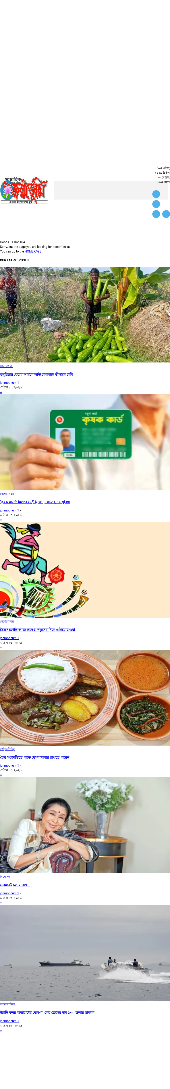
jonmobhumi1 (9, 382)
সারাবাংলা (6, 366)
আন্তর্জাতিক (7, 1004)
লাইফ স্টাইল (7, 749)
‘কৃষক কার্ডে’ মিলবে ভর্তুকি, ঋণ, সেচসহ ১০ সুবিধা (35, 502)
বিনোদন (5, 876)
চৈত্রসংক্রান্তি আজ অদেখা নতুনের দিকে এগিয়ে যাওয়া (37, 630)
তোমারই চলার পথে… (15, 885)
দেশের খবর (7, 494)
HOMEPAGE (33, 251)
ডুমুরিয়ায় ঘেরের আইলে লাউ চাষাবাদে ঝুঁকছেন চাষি (36, 374)
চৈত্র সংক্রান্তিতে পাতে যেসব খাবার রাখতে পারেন (34, 757)
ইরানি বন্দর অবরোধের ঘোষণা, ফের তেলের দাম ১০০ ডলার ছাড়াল (47, 1013)
